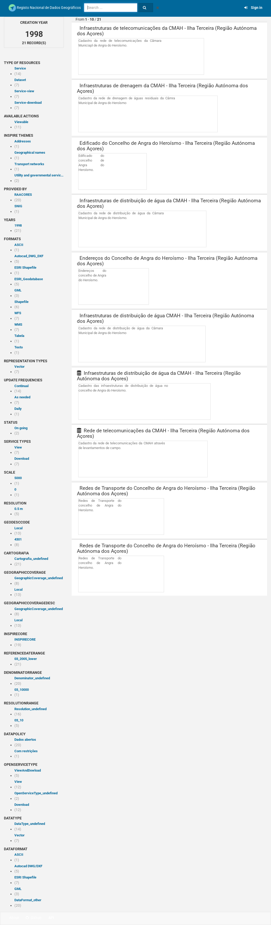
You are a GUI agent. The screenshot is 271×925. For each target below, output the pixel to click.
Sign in (253, 7)
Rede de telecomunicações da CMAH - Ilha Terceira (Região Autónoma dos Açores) (163, 433)
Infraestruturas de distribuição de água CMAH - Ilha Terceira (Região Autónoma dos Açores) (165, 318)
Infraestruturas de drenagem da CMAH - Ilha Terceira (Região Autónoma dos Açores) (162, 88)
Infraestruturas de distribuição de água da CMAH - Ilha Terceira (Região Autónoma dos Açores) (169, 203)
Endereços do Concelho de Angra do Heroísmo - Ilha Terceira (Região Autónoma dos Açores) (167, 260)
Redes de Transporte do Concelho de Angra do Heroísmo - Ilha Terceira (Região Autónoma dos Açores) (166, 490)
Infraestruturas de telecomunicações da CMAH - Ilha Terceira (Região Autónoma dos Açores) (167, 30)
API (51, 918)
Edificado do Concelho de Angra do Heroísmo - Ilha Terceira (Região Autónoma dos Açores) (166, 145)
